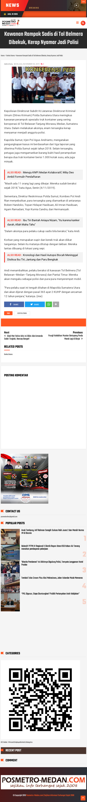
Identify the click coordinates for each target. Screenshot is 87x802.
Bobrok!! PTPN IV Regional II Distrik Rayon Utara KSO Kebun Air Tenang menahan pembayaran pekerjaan (50, 547)
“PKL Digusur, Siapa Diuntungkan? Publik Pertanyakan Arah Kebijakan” (50, 594)
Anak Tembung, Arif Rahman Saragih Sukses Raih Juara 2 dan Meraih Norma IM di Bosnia (52, 531)
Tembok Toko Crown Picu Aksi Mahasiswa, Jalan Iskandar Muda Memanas (52, 578)
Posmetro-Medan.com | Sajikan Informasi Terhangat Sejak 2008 (50, 795)
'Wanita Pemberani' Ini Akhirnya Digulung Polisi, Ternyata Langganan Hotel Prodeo (52, 563)
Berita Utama (22, 313)
